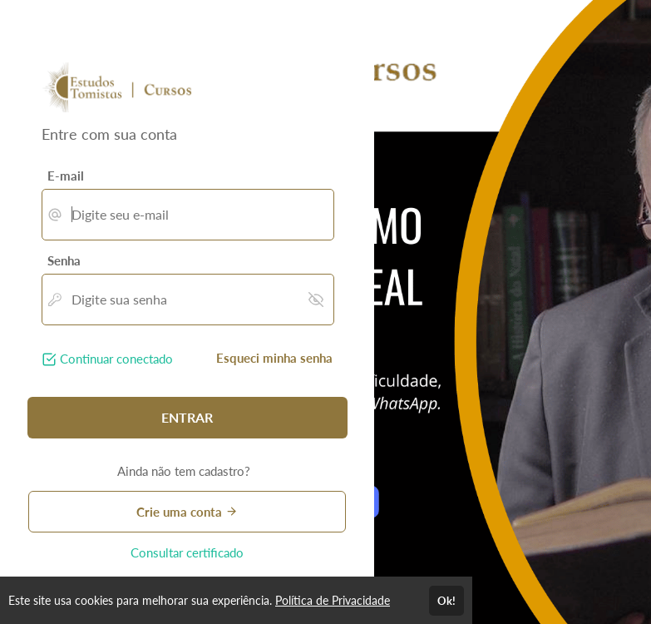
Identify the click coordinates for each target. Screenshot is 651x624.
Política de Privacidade (332, 600)
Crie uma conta (187, 511)
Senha (64, 260)
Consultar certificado (187, 552)
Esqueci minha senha (274, 357)
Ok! (446, 600)
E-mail (65, 175)
